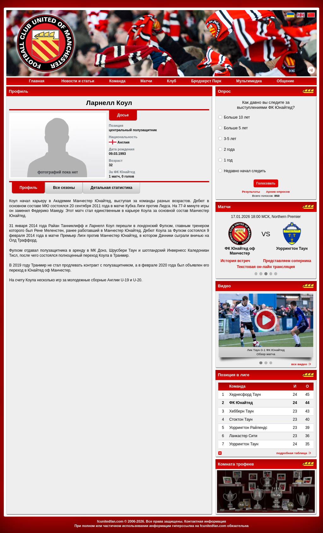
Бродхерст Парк (206, 81)
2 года (229, 149)
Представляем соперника (287, 261)
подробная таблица (293, 453)
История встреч (235, 261)
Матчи (146, 81)
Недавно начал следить (245, 171)
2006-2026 (136, 521)
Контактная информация (205, 521)
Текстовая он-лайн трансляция (266, 267)
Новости (78, 81)
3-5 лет (230, 139)
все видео (301, 364)
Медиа (249, 81)
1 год (228, 160)
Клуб (171, 81)
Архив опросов (278, 191)
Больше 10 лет (237, 117)
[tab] (28, 188)
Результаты (251, 191)
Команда (117, 81)
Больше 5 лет (236, 128)
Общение (285, 81)
